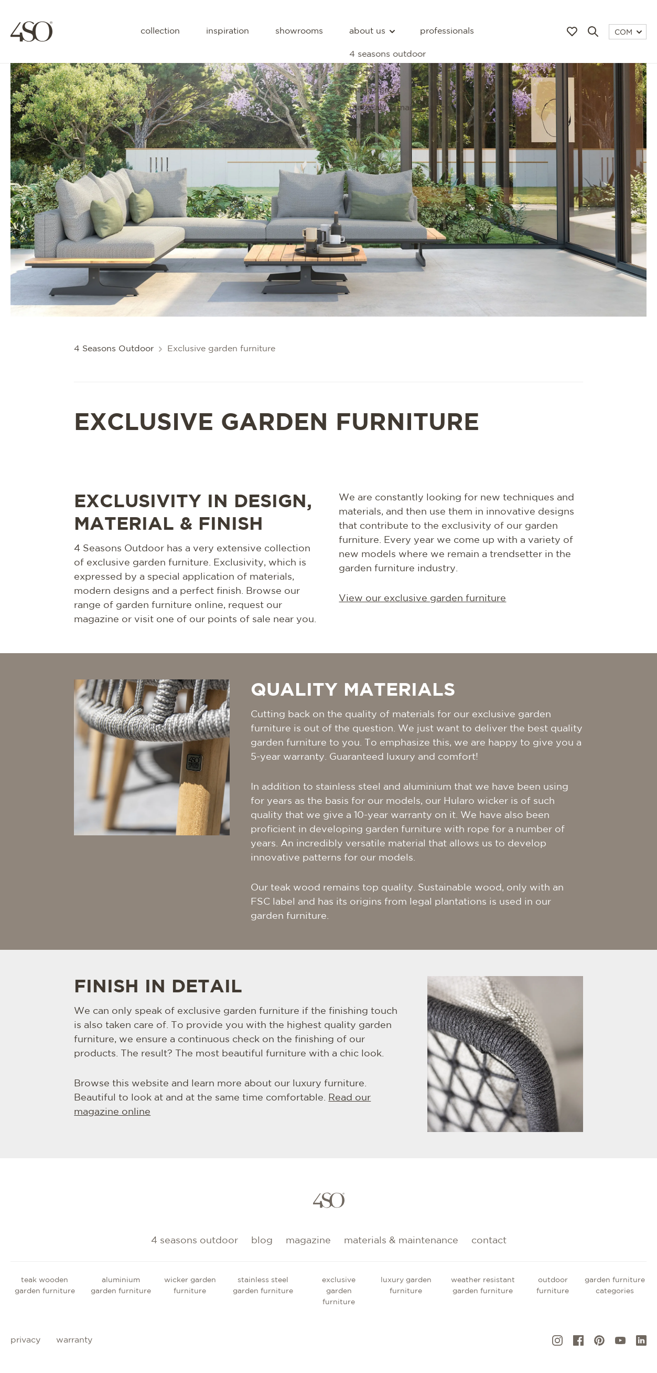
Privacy (25, 1340)
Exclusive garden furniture (339, 1291)
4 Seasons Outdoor (114, 349)
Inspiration (227, 31)
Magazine (308, 1240)
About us (371, 31)
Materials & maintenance (401, 1240)
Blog (262, 1240)
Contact (489, 1240)
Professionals (447, 31)
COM (628, 32)
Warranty (74, 1340)
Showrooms (299, 31)
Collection (160, 31)
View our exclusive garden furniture (422, 598)
